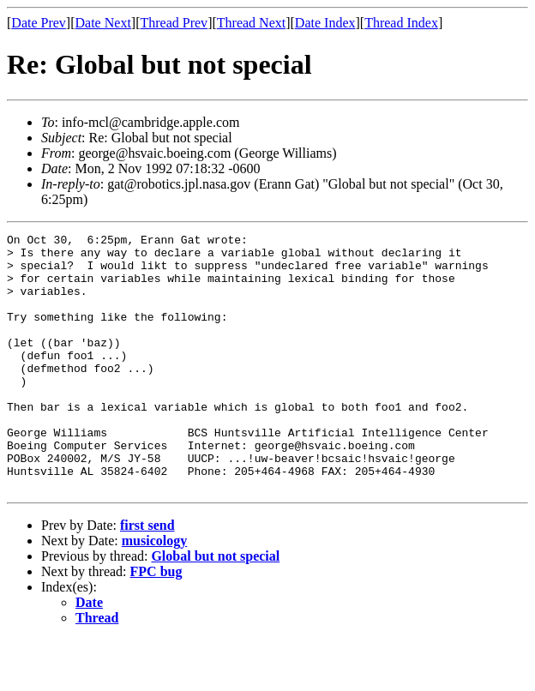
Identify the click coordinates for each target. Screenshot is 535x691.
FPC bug (156, 623)
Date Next (103, 22)
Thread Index (401, 22)
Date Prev (38, 22)
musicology (154, 592)
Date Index (325, 22)
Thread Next (251, 22)
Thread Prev (173, 22)
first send (147, 576)
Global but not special (215, 607)
